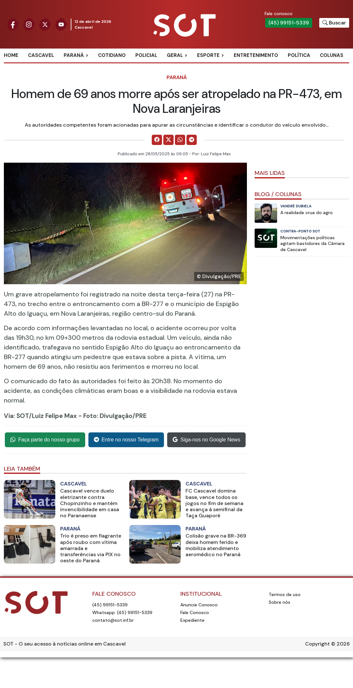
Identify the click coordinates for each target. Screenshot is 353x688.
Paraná (74, 55)
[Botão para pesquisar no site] (334, 23)
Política (299, 55)
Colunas (331, 55)
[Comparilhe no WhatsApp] (180, 140)
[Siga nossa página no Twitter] (45, 24)
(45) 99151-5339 (288, 22)
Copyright (317, 643)
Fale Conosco (194, 612)
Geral (175, 55)
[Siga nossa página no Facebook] (12, 24)
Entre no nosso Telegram (126, 440)
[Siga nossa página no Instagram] (29, 24)
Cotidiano (112, 55)
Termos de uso (285, 594)
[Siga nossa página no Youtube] (61, 24)
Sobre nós (279, 602)
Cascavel (41, 55)
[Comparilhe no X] (168, 140)
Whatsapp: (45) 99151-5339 (122, 612)
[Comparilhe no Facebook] (157, 140)
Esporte (208, 55)
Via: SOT (16, 416)
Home (11, 55)
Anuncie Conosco (199, 605)
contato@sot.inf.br (113, 620)
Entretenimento (256, 55)
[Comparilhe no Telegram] (191, 140)
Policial (146, 55)
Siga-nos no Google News (206, 440)
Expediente (192, 620)
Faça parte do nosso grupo (44, 440)
